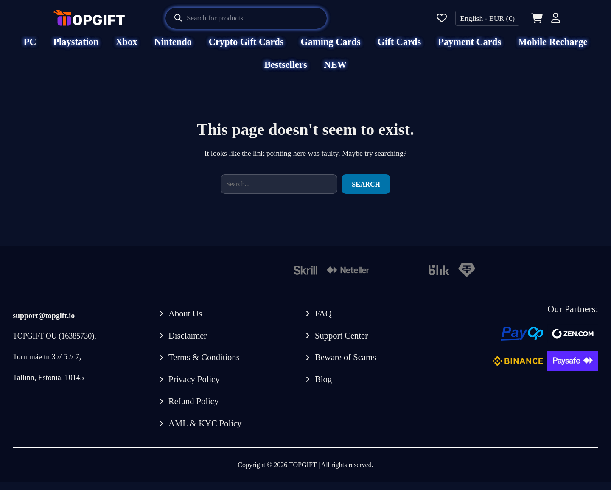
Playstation (75, 47)
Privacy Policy (194, 386)
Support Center (342, 342)
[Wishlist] (442, 18)
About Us (185, 320)
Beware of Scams (346, 364)
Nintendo (172, 47)
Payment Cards (469, 47)
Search (366, 190)
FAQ (323, 320)
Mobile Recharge (553, 47)
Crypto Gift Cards (246, 47)
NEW (335, 70)
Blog (323, 386)
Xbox (126, 47)
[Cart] (535, 18)
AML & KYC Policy (205, 431)
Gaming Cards (330, 47)
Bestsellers (285, 70)
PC (30, 47)
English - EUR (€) (487, 18)
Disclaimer (187, 342)
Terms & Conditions (204, 364)
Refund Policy (194, 408)
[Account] (555, 19)
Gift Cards (399, 47)
